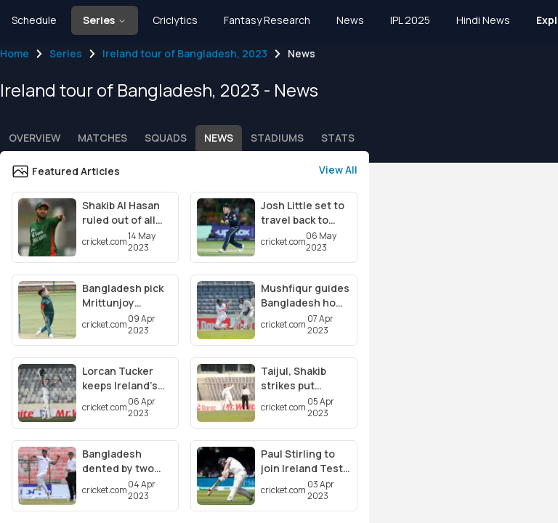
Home (14, 53)
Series (65, 53)
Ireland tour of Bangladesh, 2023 (184, 53)
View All (338, 170)
